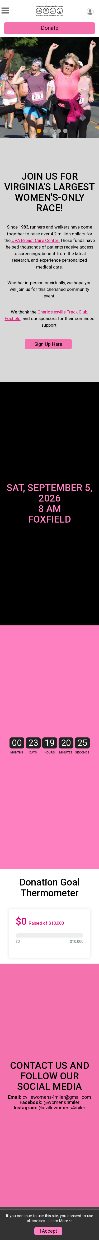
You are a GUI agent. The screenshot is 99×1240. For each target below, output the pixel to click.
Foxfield (13, 320)
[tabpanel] (49, 87)
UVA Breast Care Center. (35, 242)
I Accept (48, 1231)
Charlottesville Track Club (62, 314)
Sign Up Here (48, 346)
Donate (49, 28)
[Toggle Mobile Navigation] (5, 10)
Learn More (58, 1221)
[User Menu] (90, 11)
